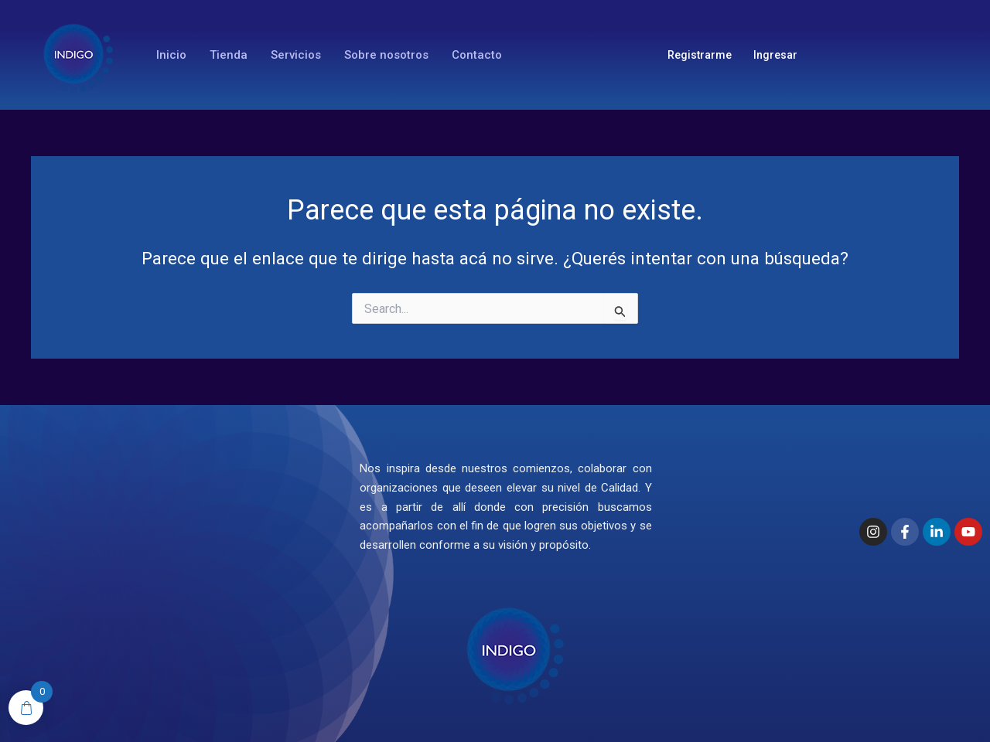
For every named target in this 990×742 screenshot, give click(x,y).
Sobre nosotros (386, 55)
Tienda (229, 55)
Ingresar (775, 55)
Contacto (477, 55)
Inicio (171, 55)
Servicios (296, 55)
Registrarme (699, 55)
